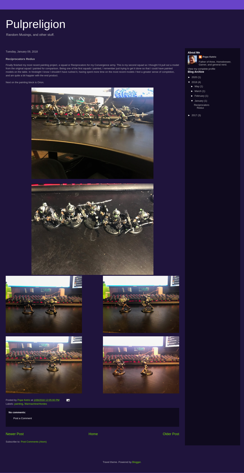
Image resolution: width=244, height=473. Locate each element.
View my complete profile (201, 68)
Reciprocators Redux (201, 106)
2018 (195, 82)
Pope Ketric (209, 56)
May (197, 86)
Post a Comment (22, 418)
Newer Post (15, 434)
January (199, 100)
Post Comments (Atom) (34, 441)
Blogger (136, 462)
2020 (195, 77)
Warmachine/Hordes (35, 403)
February (200, 95)
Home (93, 434)
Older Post (171, 434)
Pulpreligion (36, 24)
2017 (195, 115)
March (198, 91)
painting (18, 403)
